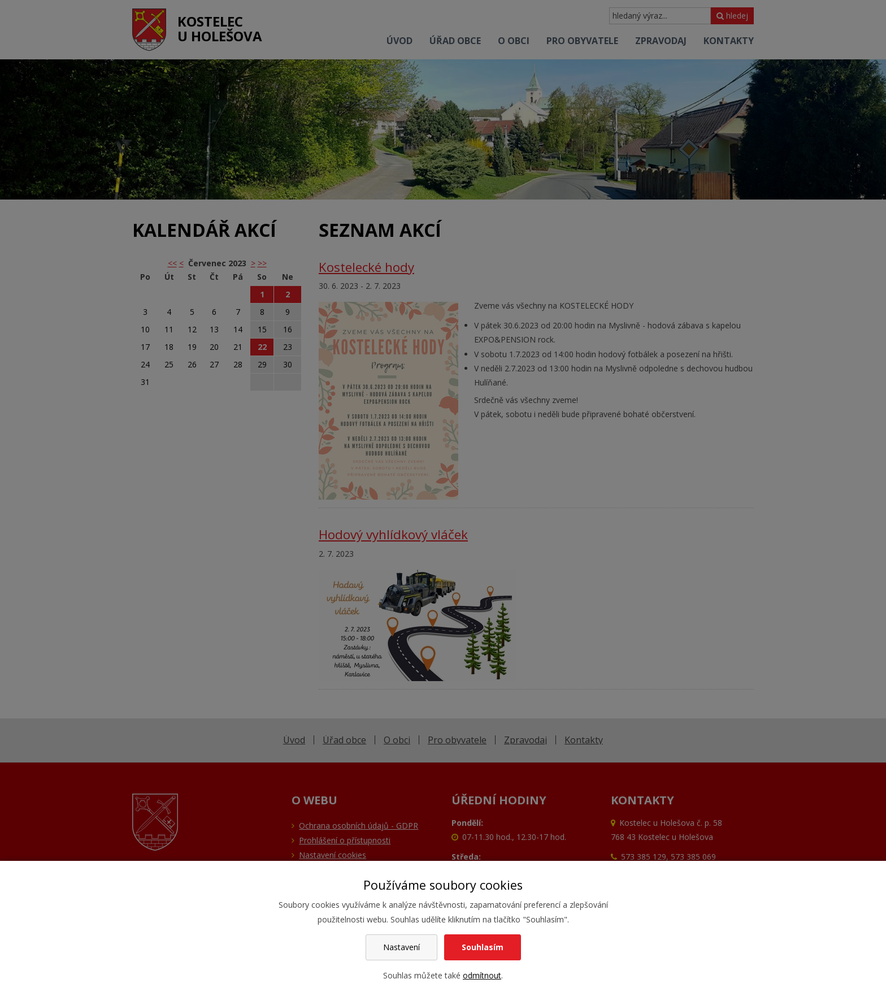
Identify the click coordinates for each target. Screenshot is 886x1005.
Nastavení (401, 947)
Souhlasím (482, 947)
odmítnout (482, 975)
